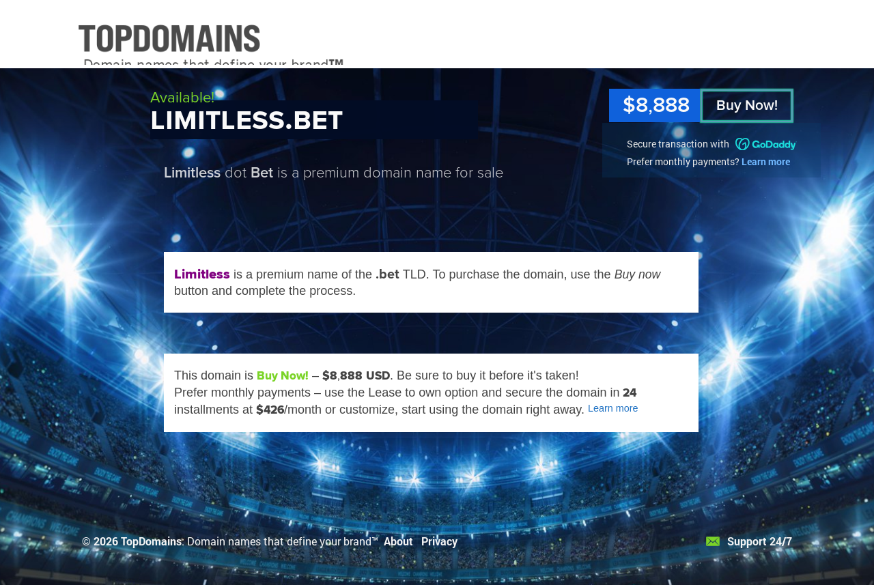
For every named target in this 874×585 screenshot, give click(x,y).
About (398, 541)
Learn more (766, 161)
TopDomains (151, 541)
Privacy (439, 541)
